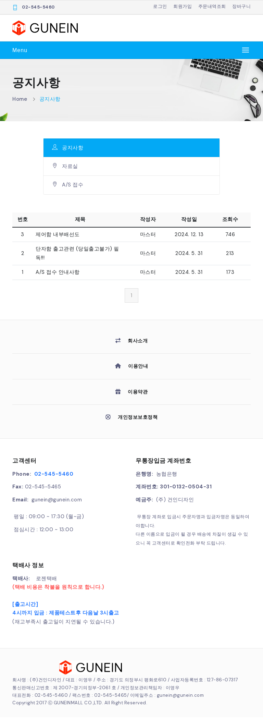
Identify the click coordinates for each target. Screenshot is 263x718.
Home (19, 99)
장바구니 (241, 6)
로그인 (160, 6)
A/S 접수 (67, 184)
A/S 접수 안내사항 (58, 272)
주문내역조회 (212, 6)
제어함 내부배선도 (58, 234)
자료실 (65, 166)
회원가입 (182, 6)
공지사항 (50, 99)
